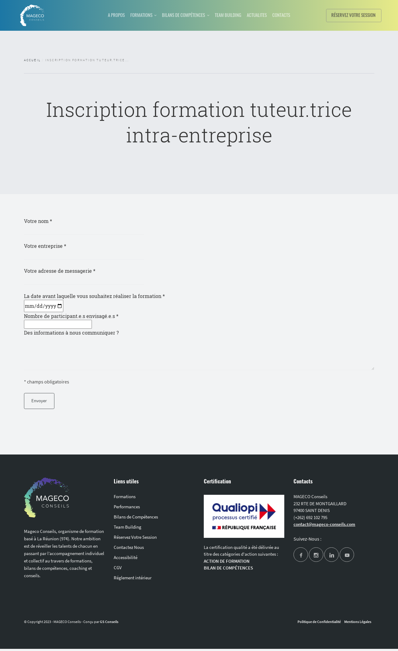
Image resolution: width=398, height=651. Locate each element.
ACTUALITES (264, 15)
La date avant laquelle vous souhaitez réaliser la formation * (94, 302)
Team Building (127, 529)
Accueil (32, 60)
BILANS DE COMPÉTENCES (182, 15)
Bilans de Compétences (136, 519)
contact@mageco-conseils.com (324, 526)
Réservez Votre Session (135, 539)
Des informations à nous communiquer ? (199, 350)
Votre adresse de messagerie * (88, 275)
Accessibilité (125, 559)
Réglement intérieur (133, 580)
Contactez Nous (129, 549)
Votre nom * (88, 225)
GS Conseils (109, 623)
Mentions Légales (357, 623)
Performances (127, 509)
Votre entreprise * (88, 250)
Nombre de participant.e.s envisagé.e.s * (71, 321)
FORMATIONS (135, 15)
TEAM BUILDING (231, 15)
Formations (125, 499)
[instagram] (316, 558)
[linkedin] (331, 558)
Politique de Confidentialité (319, 623)
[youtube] (347, 558)
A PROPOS (106, 15)
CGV (118, 570)
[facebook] (301, 558)
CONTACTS (291, 15)
